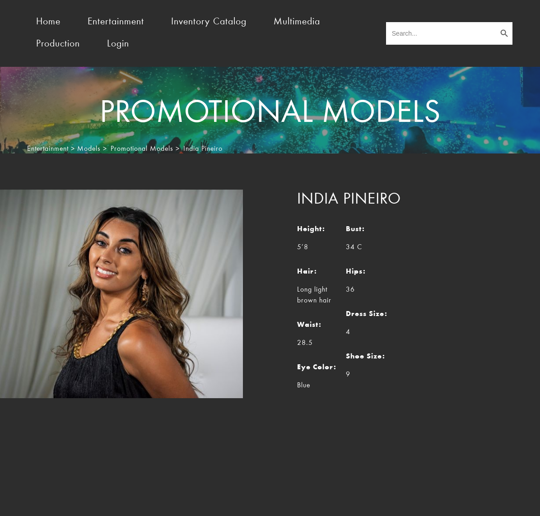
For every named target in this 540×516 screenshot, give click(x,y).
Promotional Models (142, 149)
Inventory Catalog (209, 22)
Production (58, 44)
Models (89, 149)
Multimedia (297, 22)
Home (48, 22)
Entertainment (116, 22)
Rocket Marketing (489, 501)
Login (118, 44)
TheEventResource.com (112, 501)
